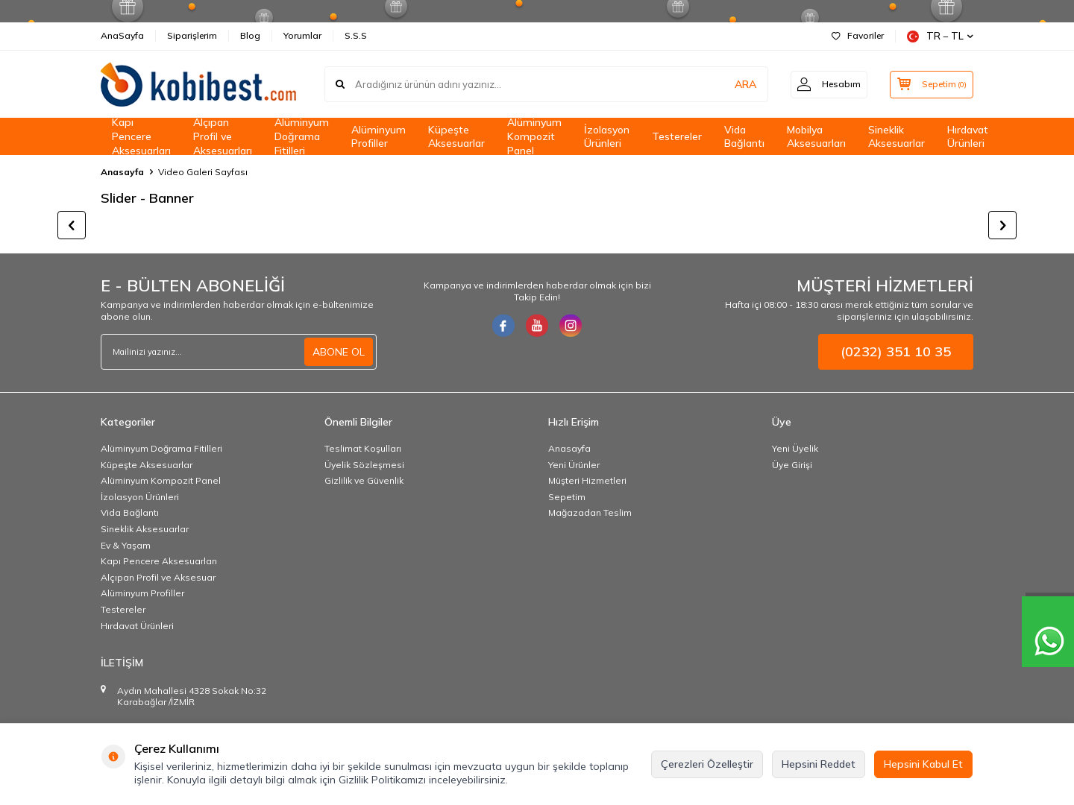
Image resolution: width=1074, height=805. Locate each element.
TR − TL (940, 36)
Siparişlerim (192, 35)
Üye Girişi (792, 464)
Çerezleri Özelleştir (707, 764)
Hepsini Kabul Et (923, 764)
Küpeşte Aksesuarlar (456, 137)
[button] (71, 225)
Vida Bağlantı (744, 137)
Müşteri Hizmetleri (587, 480)
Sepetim (566, 496)
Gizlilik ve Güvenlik (363, 480)
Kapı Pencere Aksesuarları (141, 136)
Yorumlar (302, 35)
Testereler (677, 136)
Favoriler (858, 35)
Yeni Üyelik (795, 448)
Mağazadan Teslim (590, 512)
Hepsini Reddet (818, 764)
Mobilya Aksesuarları (816, 137)
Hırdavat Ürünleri (967, 137)
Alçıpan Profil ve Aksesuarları (222, 136)
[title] (210, 225)
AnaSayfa (122, 35)
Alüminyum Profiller (378, 137)
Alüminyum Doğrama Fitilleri (301, 136)
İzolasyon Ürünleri (606, 137)
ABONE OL (339, 352)
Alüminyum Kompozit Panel (534, 136)
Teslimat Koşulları (362, 448)
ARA (740, 84)
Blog (250, 35)
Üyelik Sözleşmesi (364, 464)
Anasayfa (122, 171)
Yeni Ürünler (574, 464)
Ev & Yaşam (126, 545)
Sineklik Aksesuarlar (896, 137)
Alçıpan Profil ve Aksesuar (158, 577)
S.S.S (356, 35)
